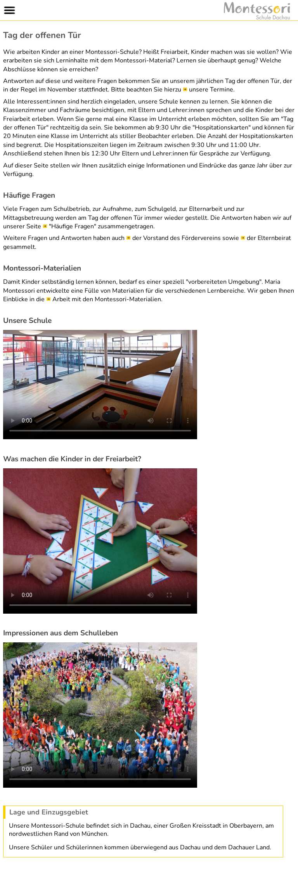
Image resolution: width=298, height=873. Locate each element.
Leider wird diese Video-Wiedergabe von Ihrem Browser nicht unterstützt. (100, 384)
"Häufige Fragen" (72, 226)
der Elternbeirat (269, 238)
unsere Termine (211, 89)
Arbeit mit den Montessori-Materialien (106, 299)
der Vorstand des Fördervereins (176, 238)
